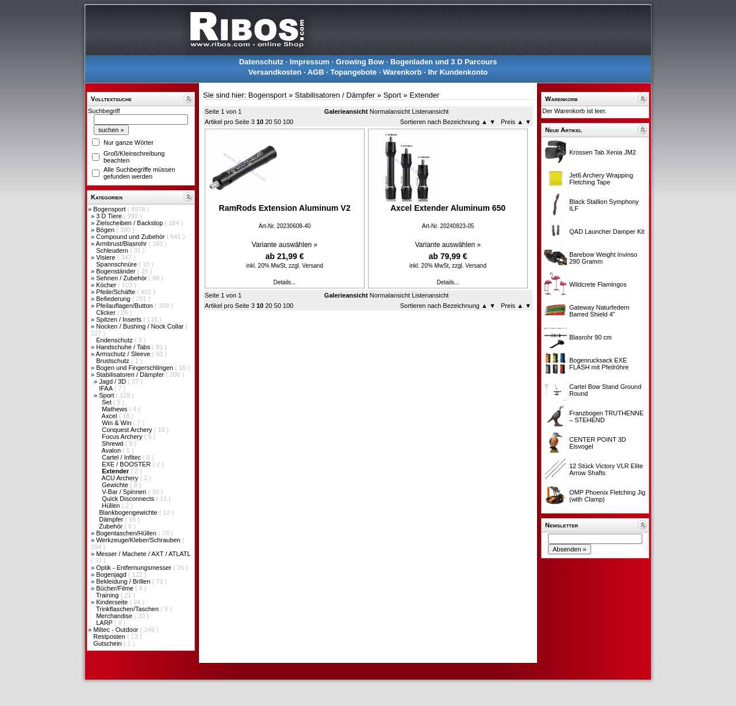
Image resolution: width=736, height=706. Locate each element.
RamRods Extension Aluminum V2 (285, 208)
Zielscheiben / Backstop (130, 222)
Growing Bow (360, 61)
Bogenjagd (112, 574)
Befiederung (114, 298)
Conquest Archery (128, 429)
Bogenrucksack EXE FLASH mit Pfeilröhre (598, 364)
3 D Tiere (110, 216)
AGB (316, 72)
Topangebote (353, 72)
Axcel (110, 415)
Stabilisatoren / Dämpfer (131, 374)
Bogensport (110, 209)
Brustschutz (113, 360)
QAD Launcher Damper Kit (607, 231)
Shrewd (113, 443)
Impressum (309, 61)
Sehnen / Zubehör (122, 278)
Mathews (115, 409)
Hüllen (111, 505)
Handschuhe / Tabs (124, 347)
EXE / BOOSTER (127, 464)
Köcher (107, 284)
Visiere (106, 257)
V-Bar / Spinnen (125, 491)
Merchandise (115, 615)
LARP (105, 622)
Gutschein (108, 643)
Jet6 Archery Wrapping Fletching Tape (601, 179)
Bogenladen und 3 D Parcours (443, 61)
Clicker (106, 312)
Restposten (110, 636)
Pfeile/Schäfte (116, 291)
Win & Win (117, 422)
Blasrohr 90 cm (590, 337)
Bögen (106, 229)
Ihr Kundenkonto (458, 72)
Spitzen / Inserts (119, 319)
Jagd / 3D (113, 381)
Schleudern (113, 250)
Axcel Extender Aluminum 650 (447, 208)
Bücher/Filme (115, 588)
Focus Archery (123, 436)
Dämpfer (112, 519)
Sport (107, 395)
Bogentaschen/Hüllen (127, 533)
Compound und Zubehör (131, 236)
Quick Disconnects (129, 498)
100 (288, 121)
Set (107, 402)
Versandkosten (275, 72)
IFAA (106, 388)
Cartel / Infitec (122, 457)
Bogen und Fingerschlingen (135, 367)
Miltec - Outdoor (116, 629)
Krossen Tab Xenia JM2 (602, 152)
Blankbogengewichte (129, 512)
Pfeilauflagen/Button (125, 305)
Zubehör (111, 526)
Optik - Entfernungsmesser (134, 567)
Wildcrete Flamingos (598, 284)
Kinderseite (112, 602)
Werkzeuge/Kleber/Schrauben (139, 540)
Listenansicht (430, 111)
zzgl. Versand (306, 266)
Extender (424, 95)
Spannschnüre (117, 264)
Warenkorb (402, 72)
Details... (285, 282)
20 (268, 121)
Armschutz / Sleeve (124, 353)
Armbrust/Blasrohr (122, 243)
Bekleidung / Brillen (124, 581)
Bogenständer (116, 271)
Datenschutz (261, 61)
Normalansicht (390, 111)
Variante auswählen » (285, 245)
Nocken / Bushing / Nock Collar (140, 326)
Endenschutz (115, 340)
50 (277, 121)
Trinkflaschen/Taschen (128, 608)
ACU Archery (121, 477)
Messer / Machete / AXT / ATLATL (143, 553)
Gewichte (116, 484)
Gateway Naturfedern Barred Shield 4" (599, 311)
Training (108, 595)
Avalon (112, 450)
